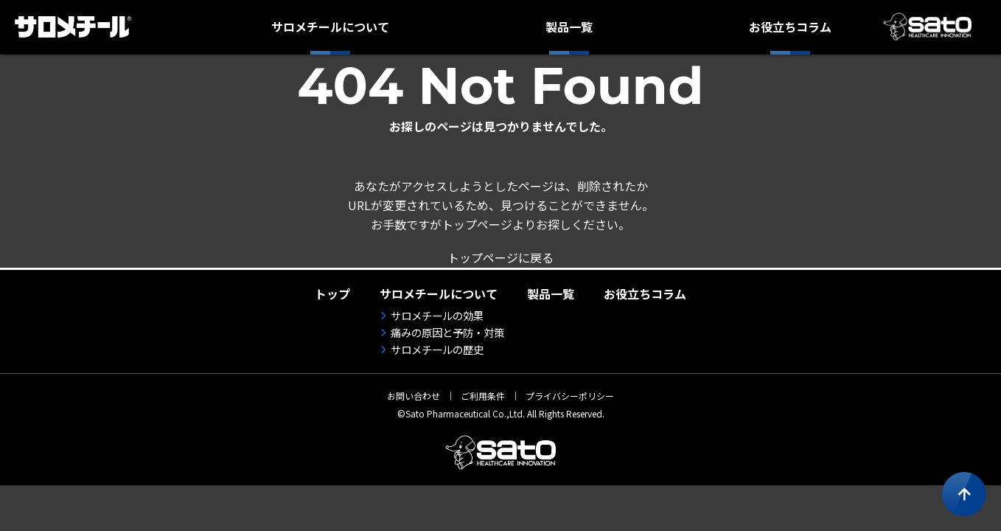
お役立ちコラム (790, 26)
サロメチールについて (330, 26)
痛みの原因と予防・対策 (447, 332)
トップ (332, 293)
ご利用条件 (483, 395)
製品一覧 (569, 26)
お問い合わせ (413, 395)
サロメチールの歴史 (437, 349)
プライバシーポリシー (570, 395)
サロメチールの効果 (437, 315)
